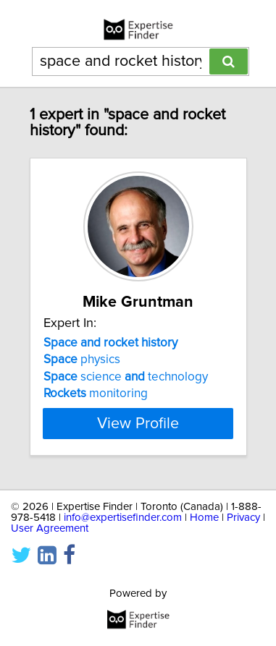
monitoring (95, 393)
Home (204, 517)
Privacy (243, 517)
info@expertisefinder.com (123, 517)
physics (81, 359)
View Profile (138, 423)
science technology (125, 376)
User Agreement (49, 528)
